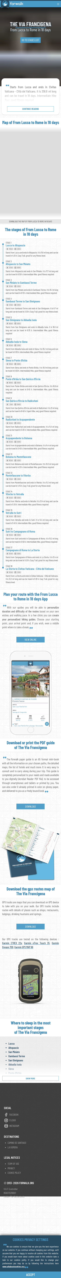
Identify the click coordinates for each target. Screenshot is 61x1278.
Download (30, 806)
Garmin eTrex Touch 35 (37, 943)
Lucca (11, 1043)
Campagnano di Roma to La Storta (23, 550)
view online (31, 639)
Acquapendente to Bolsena (19, 438)
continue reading (30, 108)
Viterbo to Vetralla (15, 494)
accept (30, 1275)
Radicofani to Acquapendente (20, 419)
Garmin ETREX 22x (12, 943)
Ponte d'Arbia (14, 1073)
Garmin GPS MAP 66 (23, 947)
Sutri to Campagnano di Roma (20, 531)
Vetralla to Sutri (13, 512)
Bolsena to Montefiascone (18, 456)
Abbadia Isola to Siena (16, 341)
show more (30, 1078)
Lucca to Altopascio (15, 245)
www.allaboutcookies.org (13, 1266)
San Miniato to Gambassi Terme (21, 282)
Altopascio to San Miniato (18, 264)
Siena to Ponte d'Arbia (16, 360)
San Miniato (14, 1052)
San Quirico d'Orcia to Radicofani (22, 400)
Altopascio (13, 1047)
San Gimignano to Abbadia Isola (21, 320)
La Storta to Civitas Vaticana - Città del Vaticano (30, 568)
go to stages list (30, 40)
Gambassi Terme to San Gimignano (23, 301)
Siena (11, 1068)
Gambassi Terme (16, 1056)
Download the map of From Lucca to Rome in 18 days (30, 221)
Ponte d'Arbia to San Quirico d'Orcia (23, 379)
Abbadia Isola (15, 1064)
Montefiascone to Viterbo (18, 475)
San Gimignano (15, 1060)
